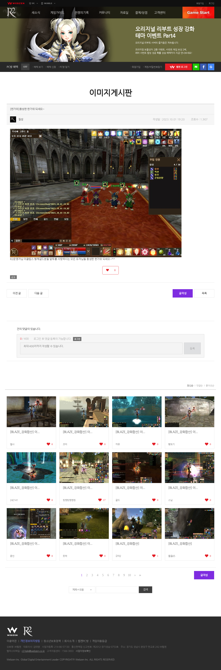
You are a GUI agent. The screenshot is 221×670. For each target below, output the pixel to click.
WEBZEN (12, 631)
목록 (204, 293)
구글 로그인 (211, 67)
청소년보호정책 (52, 641)
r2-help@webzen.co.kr (33, 651)
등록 (192, 348)
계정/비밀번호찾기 (153, 67)
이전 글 (17, 293)
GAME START (198, 12)
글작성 (182, 293)
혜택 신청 (51, 67)
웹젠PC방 (83, 641)
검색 (145, 589)
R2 (12, 12)
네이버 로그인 (196, 67)
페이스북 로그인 (203, 67)
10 (129, 575)
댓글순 (199, 385)
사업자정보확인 (83, 651)
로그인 (211, 3)
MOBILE (48, 3)
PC (33, 3)
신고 (13, 277)
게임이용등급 (99, 641)
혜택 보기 (38, 67)
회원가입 (200, 3)
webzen (16, 3)
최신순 (190, 385)
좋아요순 (210, 385)
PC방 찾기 (64, 67)
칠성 (20, 119)
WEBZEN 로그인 (178, 67)
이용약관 (12, 641)
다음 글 (38, 293)
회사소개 (69, 641)
